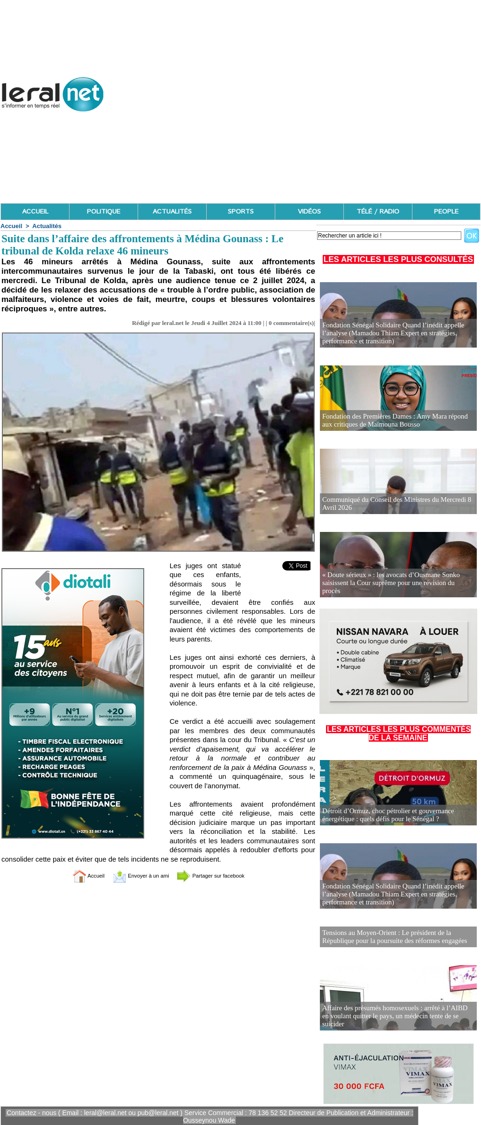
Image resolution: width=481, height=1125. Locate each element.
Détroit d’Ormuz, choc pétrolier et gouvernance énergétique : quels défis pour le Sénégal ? (385, 815)
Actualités (47, 226)
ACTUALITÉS (172, 211)
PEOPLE (446, 211)
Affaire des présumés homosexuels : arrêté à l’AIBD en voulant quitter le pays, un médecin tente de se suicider (395, 1019)
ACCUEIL (35, 211)
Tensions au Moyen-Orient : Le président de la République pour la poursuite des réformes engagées (391, 936)
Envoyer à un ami (135, 875)
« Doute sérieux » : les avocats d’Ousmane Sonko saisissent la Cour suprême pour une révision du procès (394, 587)
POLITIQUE (103, 211)
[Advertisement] (309, 136)
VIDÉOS (309, 211)
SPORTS (241, 211)
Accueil (11, 226)
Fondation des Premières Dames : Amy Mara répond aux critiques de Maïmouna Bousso (397, 420)
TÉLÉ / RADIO (378, 211)
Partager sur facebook (221, 875)
